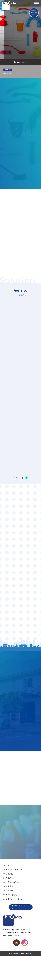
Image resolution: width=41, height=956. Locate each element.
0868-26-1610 (12, 932)
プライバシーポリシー (13, 899)
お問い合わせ (10, 895)
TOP (6, 865)
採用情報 (8, 886)
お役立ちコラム (11, 882)
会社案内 (8, 874)
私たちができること (13, 869)
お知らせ (8, 890)
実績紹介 (8, 878)
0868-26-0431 (25, 932)
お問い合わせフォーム (20, 907)
